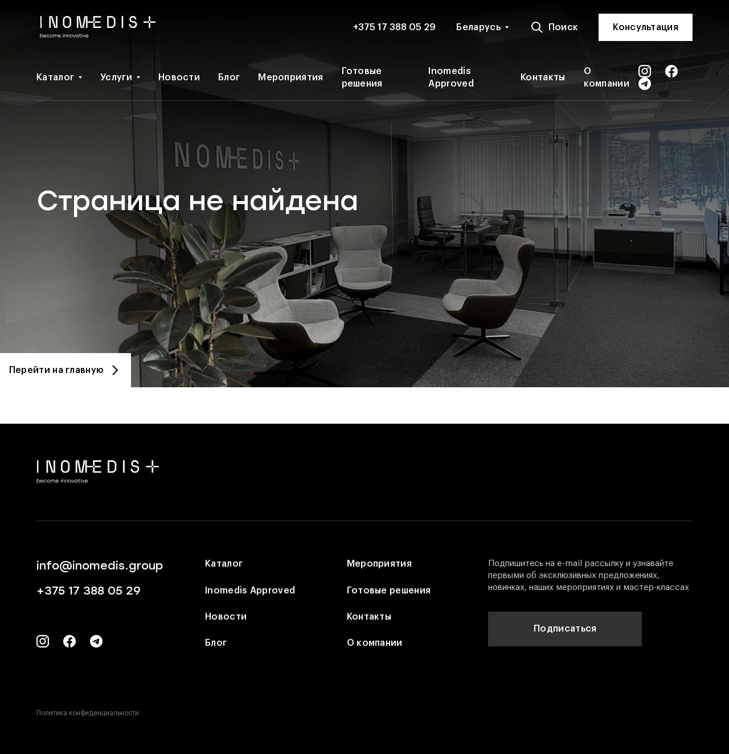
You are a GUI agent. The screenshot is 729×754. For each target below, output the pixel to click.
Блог (229, 77)
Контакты (543, 77)
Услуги (116, 77)
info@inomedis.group (99, 565)
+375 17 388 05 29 (394, 27)
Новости (179, 77)
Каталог (55, 77)
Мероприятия (290, 77)
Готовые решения (362, 77)
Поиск (554, 27)
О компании (606, 77)
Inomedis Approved (450, 77)
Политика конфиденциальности (87, 713)
